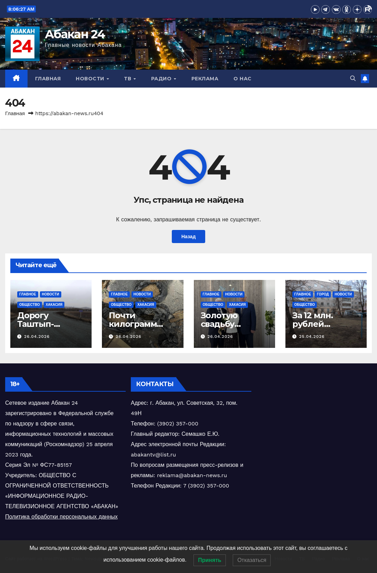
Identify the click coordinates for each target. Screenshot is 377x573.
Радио (162, 79)
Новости (91, 79)
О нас (242, 79)
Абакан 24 (75, 34)
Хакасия (54, 304)
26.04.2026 (37, 336)
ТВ (128, 79)
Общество (29, 304)
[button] (353, 78)
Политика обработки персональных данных (61, 516)
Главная (48, 79)
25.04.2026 (312, 336)
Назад (188, 236)
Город (323, 294)
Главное (27, 294)
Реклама (205, 79)
